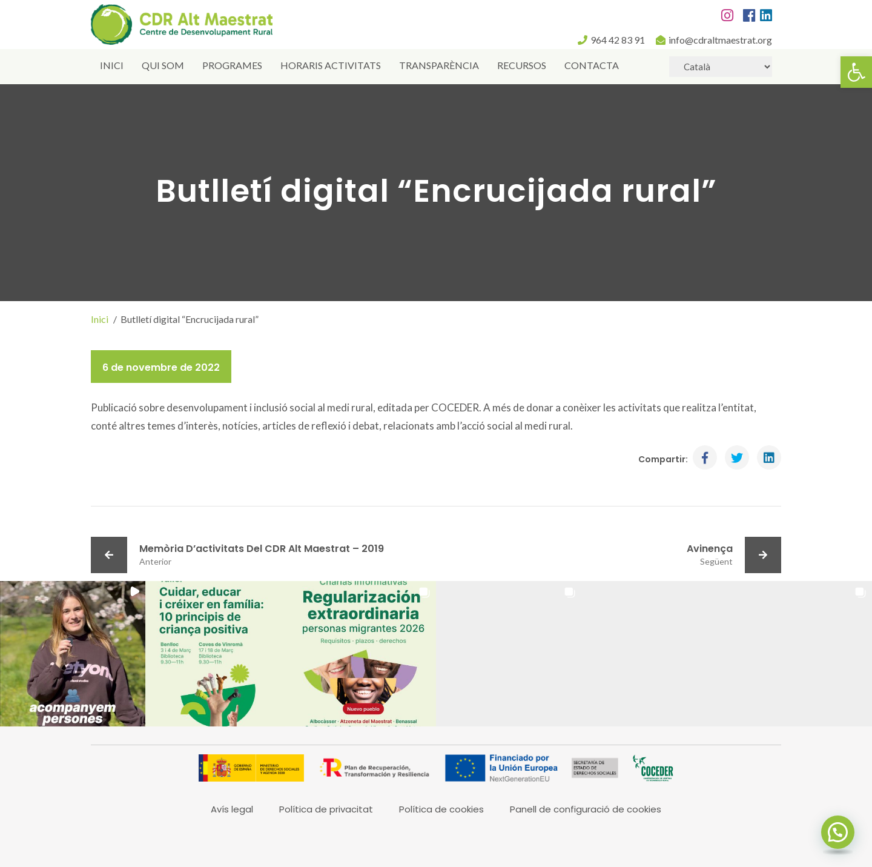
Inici (112, 65)
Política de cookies (441, 809)
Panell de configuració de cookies (585, 809)
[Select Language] (720, 66)
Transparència (439, 65)
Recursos (521, 65)
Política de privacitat (326, 809)
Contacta (591, 65)
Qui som (163, 65)
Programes (232, 65)
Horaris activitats (330, 65)
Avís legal (232, 809)
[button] (856, 72)
